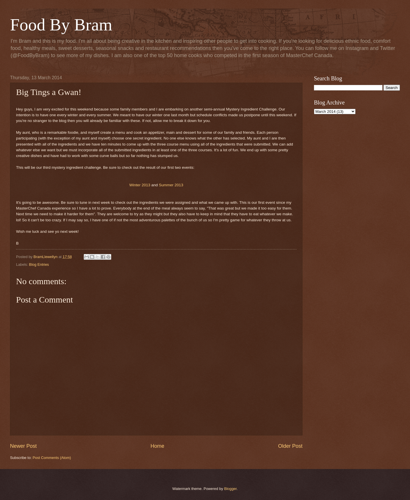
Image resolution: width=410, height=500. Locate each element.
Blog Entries (39, 264)
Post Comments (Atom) (52, 458)
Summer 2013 (171, 185)
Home (157, 446)
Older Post (290, 446)
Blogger (230, 489)
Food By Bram (61, 24)
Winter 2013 (139, 185)
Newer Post (23, 446)
